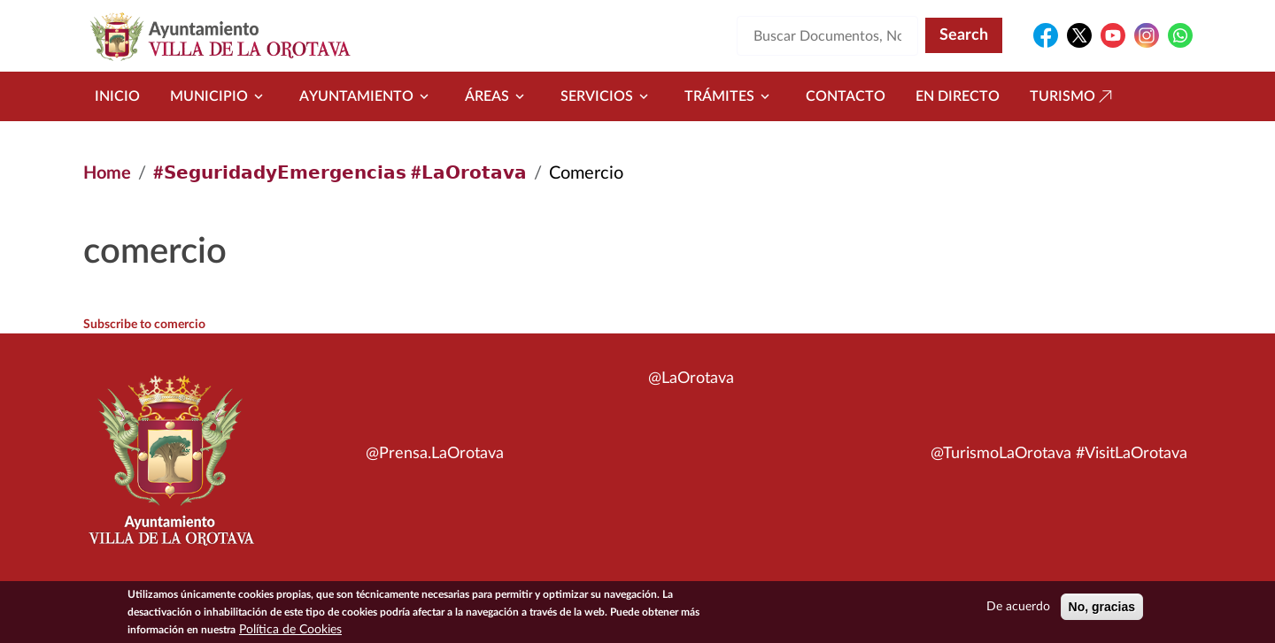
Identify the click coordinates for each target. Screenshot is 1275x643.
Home (107, 173)
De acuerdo (1018, 610)
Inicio (117, 96)
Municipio (219, 96)
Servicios (607, 96)
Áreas (497, 96)
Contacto (845, 96)
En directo (958, 96)
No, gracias (1102, 610)
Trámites (730, 96)
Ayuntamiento (367, 96)
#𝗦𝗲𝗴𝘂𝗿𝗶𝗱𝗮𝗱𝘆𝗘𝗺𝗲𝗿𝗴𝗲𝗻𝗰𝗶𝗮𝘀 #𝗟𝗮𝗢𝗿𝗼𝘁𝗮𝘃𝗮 (340, 173)
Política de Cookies (290, 633)
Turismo (1073, 96)
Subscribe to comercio (144, 324)
